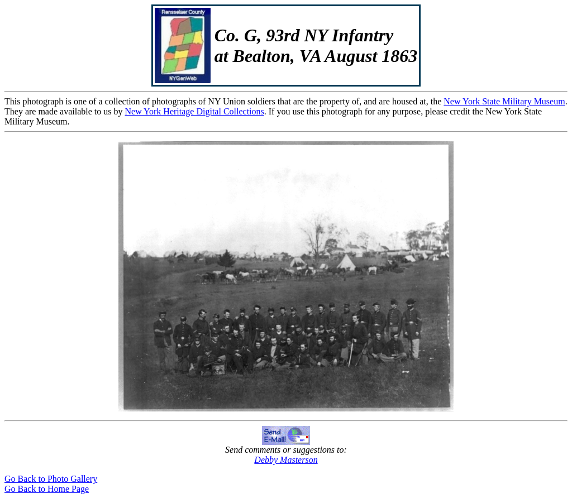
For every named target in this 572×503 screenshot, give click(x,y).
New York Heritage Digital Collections (194, 111)
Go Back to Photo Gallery (50, 478)
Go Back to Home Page (46, 489)
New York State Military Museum (504, 101)
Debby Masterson (285, 459)
